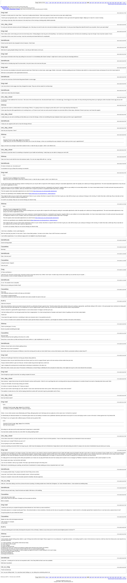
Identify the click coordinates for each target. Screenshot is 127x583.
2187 (93, 2)
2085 (60, 2)
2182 (80, 2)
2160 (68, 2)
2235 (110, 2)
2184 (85, 2)
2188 (95, 2)
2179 (73, 2)
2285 (115, 2)
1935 (58, 2)
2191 (103, 2)
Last (124, 2)
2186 (90, 2)
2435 (118, 2)
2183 (83, 2)
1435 (53, 2)
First (46, 2)
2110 (63, 2)
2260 (113, 2)
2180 (75, 2)
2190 (100, 2)
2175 (70, 2)
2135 (65, 2)
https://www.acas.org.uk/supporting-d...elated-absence (42, 193)
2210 (108, 2)
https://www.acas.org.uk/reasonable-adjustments (45, 191)
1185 (50, 2)
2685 (120, 2)
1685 (55, 2)
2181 (78, 2)
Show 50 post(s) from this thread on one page (117, 4)
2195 (105, 2)
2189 (98, 2)
